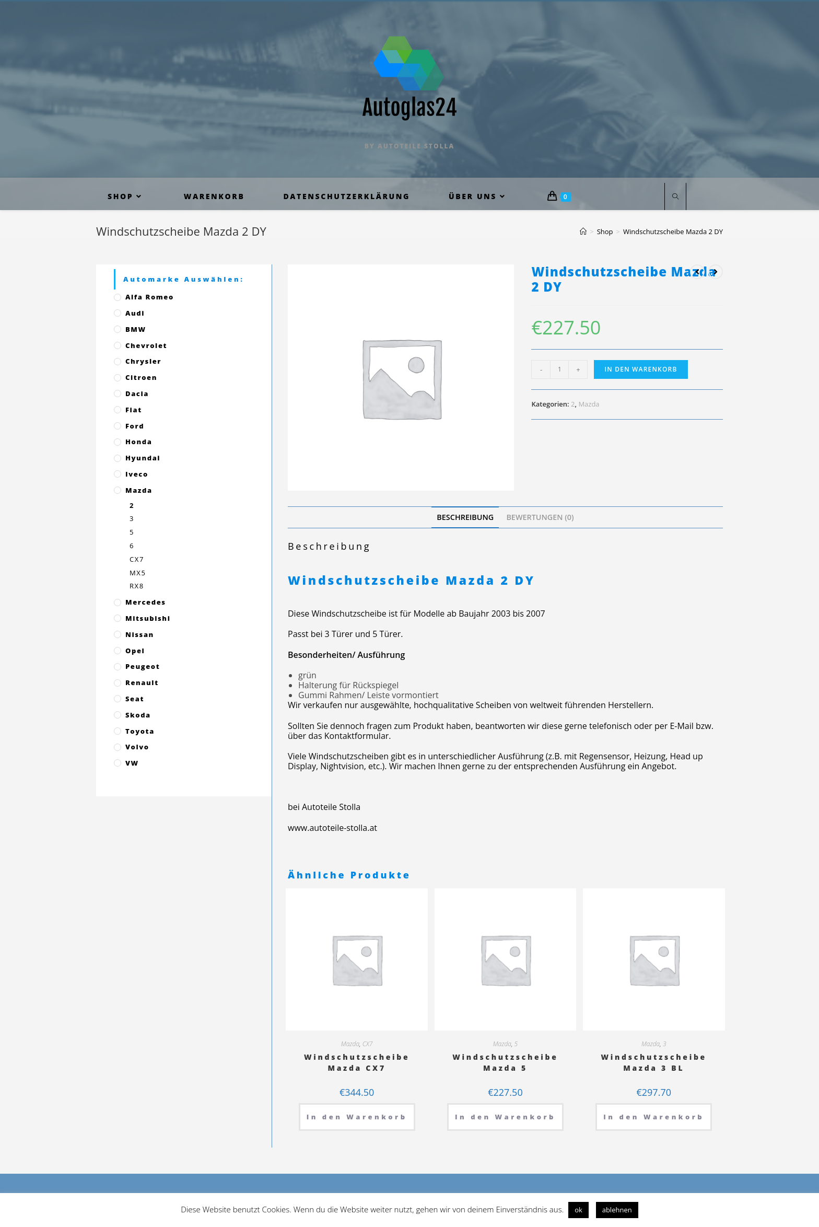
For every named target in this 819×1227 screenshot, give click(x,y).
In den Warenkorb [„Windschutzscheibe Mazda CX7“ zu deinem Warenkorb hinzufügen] (357, 1116)
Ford (134, 426)
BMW (135, 329)
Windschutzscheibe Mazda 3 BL (654, 1062)
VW (132, 763)
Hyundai (142, 457)
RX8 (137, 586)
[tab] (465, 517)
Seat (134, 698)
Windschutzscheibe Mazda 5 (505, 1062)
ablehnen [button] (617, 1209)
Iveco (136, 474)
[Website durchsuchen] (675, 197)
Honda (138, 441)
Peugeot (142, 666)
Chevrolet (146, 345)
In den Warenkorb (640, 369)
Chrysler (143, 361)
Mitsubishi (147, 618)
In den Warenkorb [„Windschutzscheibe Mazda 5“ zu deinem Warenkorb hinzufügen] (505, 1116)
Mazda (588, 404)
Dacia (137, 393)
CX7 (367, 1043)
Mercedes (145, 602)
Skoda (138, 715)
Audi (135, 313)
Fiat (133, 409)
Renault (142, 682)
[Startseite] (583, 231)
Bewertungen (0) (540, 517)
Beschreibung (465, 517)
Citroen (141, 377)
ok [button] (578, 1209)
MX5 (138, 572)
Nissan (139, 634)
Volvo (137, 746)
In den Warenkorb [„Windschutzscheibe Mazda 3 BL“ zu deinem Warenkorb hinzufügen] (653, 1116)
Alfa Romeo (149, 297)
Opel (135, 650)
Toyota (140, 731)
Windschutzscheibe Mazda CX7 (357, 1062)
